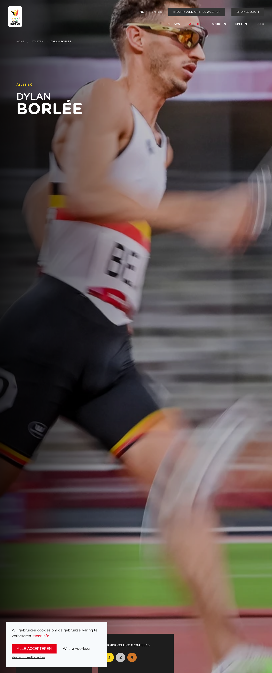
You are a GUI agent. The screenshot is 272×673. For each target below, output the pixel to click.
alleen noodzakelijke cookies (28, 657)
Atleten (196, 24)
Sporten (219, 24)
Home (20, 42)
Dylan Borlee (61, 42)
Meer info (41, 636)
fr (148, 12)
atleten (37, 42)
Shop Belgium (248, 12)
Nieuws (173, 24)
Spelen (241, 24)
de (160, 12)
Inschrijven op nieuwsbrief (196, 12)
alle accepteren (34, 649)
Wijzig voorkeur (77, 649)
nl (142, 12)
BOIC (260, 24)
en (154, 12)
